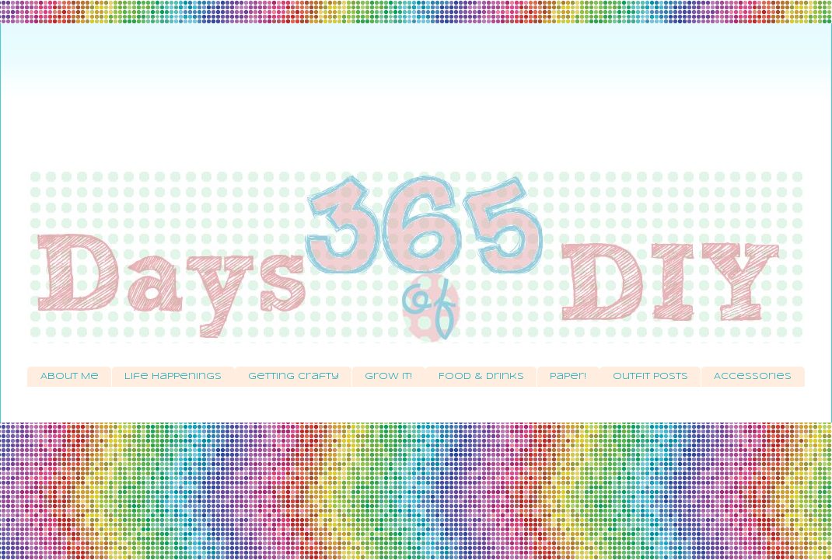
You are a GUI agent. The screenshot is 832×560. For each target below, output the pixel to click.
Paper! (568, 377)
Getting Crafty (293, 377)
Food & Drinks (481, 377)
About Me (69, 377)
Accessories (753, 377)
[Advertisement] (416, 105)
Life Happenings (173, 377)
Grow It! (388, 377)
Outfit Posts (650, 377)
